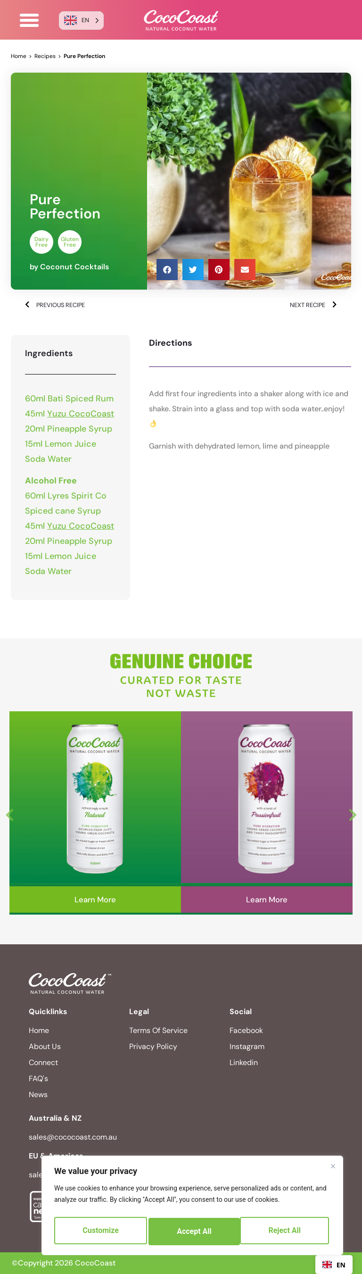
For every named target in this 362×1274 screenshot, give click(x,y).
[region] (192, 1208)
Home (18, 56)
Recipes (45, 56)
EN (334, 1264)
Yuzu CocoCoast (80, 413)
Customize (100, 1231)
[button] (29, 20)
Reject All (193, 1231)
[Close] (332, 1171)
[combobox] (334, 1264)
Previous (9, 812)
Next (352, 812)
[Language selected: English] (81, 20)
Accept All (285, 1231)
